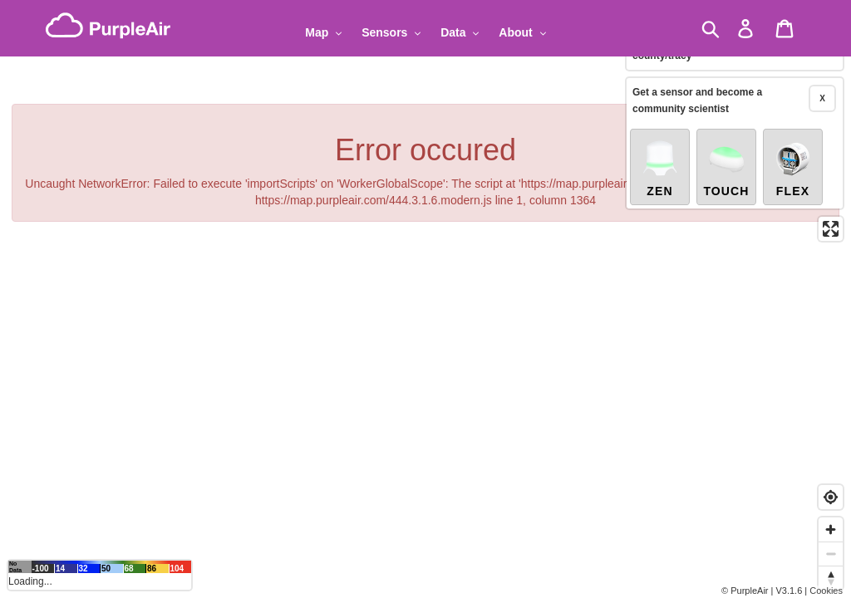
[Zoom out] (831, 554)
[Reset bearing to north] (831, 578)
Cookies (826, 591)
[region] (425, 299)
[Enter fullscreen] (831, 229)
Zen (660, 168)
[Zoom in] (831, 529)
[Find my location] (831, 497)
